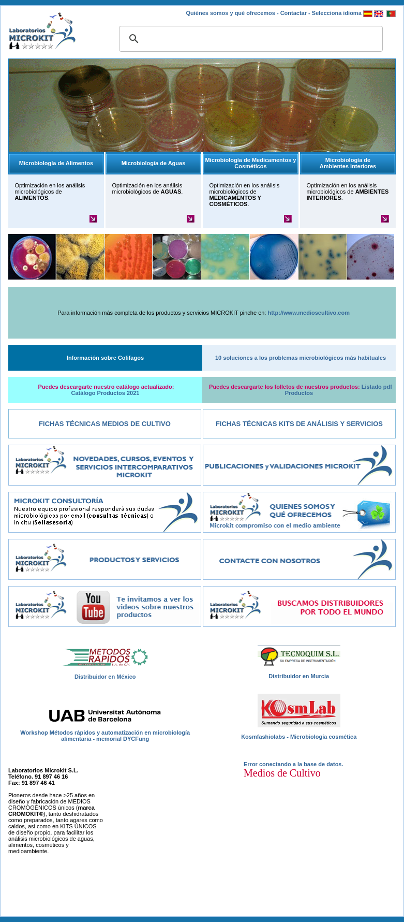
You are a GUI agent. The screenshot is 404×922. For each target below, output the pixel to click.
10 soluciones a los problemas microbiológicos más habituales (300, 358)
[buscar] (249, 39)
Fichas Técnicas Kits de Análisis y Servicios (299, 424)
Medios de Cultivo (282, 773)
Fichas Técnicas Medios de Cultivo (105, 424)
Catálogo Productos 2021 (105, 393)
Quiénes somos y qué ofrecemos (230, 13)
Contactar (293, 13)
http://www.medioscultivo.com (308, 313)
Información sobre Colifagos (105, 358)
